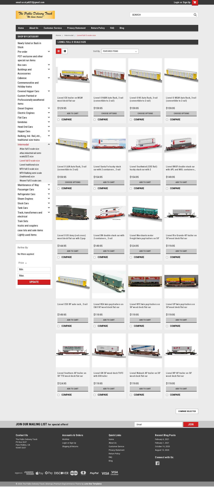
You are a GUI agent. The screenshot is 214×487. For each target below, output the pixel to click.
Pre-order (22, 51)
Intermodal (23, 144)
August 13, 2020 (162, 450)
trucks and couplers (28, 225)
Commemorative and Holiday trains (28, 84)
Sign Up (186, 2)
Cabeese (22, 78)
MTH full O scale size (29, 169)
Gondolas (22, 122)
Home (21, 28)
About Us (33, 28)
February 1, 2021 (162, 443)
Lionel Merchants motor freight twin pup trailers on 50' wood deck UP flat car (144, 238)
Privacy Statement (76, 28)
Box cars (22, 64)
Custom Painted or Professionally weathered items (31, 99)
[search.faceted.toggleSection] (23, 263)
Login (176, 2)
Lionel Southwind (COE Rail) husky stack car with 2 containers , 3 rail (143, 169)
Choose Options (109, 113)
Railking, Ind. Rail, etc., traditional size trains (29, 138)
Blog (122, 28)
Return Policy (98, 28)
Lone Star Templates (93, 484)
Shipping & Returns (70, 446)
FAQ (112, 28)
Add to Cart (73, 113)
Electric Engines (26, 112)
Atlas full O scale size (29, 148)
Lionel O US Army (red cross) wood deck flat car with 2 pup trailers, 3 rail (71, 238)
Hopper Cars (24, 131)
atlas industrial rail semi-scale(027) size (31, 155)
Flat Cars (22, 117)
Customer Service (53, 28)
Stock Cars (23, 203)
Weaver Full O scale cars (30, 180)
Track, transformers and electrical (30, 214)
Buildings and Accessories (25, 71)
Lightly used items (27, 234)
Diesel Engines (25, 108)
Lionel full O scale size (30, 160)
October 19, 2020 (162, 446)
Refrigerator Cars (26, 194)
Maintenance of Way (28, 185)
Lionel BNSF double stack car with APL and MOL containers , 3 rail (180, 169)
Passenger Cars (26, 189)
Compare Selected (187, 411)
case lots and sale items (30, 230)
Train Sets (23, 221)
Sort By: (96, 51)
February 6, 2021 (162, 439)
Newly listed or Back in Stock (29, 45)
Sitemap (49, 484)
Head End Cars (25, 126)
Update (34, 282)
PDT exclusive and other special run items (30, 58)
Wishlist (65, 439)
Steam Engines (25, 198)
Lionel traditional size (29, 164)
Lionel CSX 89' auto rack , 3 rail (72, 304)
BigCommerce (68, 484)
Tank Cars (23, 207)
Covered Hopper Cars (28, 91)
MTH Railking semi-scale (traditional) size (31, 175)
